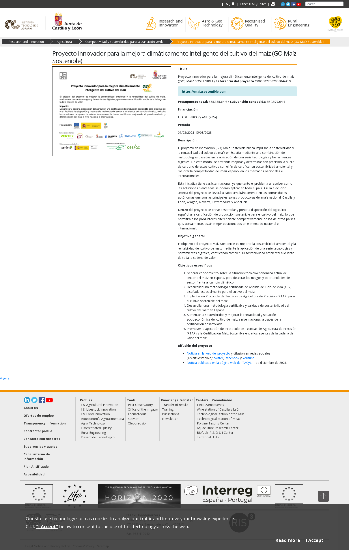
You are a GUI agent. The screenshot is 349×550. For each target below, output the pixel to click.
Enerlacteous (137, 414)
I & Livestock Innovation (98, 409)
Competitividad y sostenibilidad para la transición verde (124, 41)
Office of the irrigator (143, 409)
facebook (233, 358)
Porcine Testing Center (213, 423)
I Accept (314, 540)
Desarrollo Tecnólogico (98, 437)
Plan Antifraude (36, 466)
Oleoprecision (137, 423)
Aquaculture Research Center (217, 428)
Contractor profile (38, 431)
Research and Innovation (26, 41)
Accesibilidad (34, 474)
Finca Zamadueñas (210, 405)
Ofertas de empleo (39, 415)
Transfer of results (175, 405)
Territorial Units (208, 437)
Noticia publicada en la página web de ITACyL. (220, 362)
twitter (218, 358)
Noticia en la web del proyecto (208, 353)
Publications (170, 414)
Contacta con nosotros (42, 439)
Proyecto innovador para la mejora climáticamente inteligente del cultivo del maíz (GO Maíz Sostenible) (250, 41)
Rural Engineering (93, 432)
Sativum (133, 419)
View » (4, 378)
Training (168, 409)
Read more (287, 540)
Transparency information (45, 423)
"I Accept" (47, 526)
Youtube (248, 358)
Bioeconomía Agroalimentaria (102, 419)
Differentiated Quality (96, 428)
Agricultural (65, 41)
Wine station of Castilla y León (218, 409)
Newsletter (170, 419)
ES (226, 4)
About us (31, 408)
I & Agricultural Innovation (99, 405)
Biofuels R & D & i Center (215, 432)
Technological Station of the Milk (220, 414)
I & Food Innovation (95, 414)
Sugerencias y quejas (40, 446)
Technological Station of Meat (218, 419)
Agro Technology (93, 423)
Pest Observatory (140, 405)
